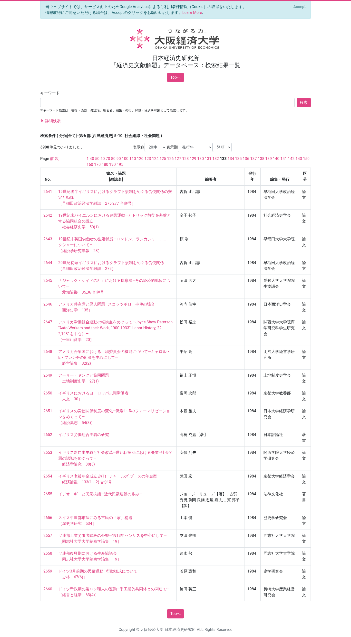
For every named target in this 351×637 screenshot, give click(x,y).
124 (155, 158)
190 (112, 164)
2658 (47, 553)
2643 (47, 239)
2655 (47, 494)
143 (298, 158)
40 (92, 158)
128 (185, 158)
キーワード (50, 93)
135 (238, 158)
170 (97, 164)
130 (200, 158)
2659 (47, 571)
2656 (47, 517)
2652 (47, 434)
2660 (47, 589)
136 (246, 158)
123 (148, 158)
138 (261, 158)
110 (132, 158)
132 (215, 158)
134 (231, 158)
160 (90, 164)
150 (306, 158)
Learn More (192, 12)
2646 (47, 304)
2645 (47, 280)
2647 (47, 322)
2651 (47, 411)
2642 (47, 215)
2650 (47, 393)
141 (283, 158)
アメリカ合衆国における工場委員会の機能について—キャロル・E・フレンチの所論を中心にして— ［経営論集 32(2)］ (114, 357)
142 (291, 158)
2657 (47, 535)
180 (105, 164)
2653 (47, 452)
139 (268, 158)
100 (125, 158)
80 (113, 158)
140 (276, 158)
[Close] (300, 7)
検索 (304, 102)
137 (253, 158)
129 (193, 158)
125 (162, 158)
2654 (47, 476)
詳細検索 (50, 121)
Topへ (175, 77)
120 (140, 158)
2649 (47, 375)
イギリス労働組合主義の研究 (83, 434)
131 (208, 158)
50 (97, 158)
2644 (47, 262)
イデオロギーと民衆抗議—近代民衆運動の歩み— (100, 494)
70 (108, 158)
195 (120, 164)
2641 (47, 191)
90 (119, 158)
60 (102, 158)
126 (170, 158)
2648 (47, 351)
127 (178, 158)
